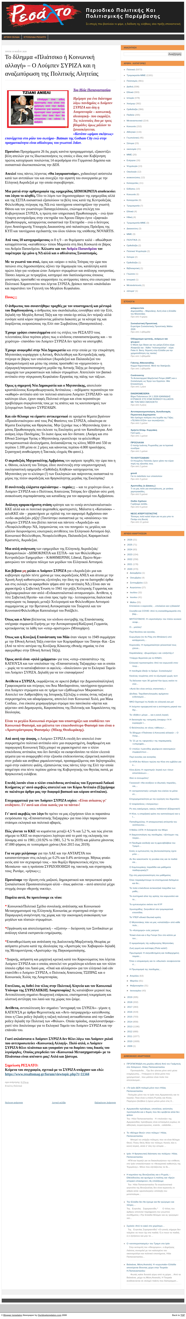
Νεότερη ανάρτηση (14, 1102)
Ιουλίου (134, 592)
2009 (130, 1046)
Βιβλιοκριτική (133, 268)
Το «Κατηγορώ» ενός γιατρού (144, 930)
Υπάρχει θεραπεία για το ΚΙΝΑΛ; (146, 658)
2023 (130, 554)
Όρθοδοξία (132, 262)
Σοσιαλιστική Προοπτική (144, 323)
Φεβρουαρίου (137, 985)
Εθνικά (130, 92)
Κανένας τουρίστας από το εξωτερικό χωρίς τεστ (154, 675)
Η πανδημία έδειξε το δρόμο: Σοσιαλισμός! (151, 670)
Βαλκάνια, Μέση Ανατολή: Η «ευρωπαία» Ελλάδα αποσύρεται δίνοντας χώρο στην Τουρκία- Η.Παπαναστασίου (151, 1267)
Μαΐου (133, 602)
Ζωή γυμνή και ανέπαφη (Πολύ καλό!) (148, 948)
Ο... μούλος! (136, 627)
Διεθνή (130, 86)
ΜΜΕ (129, 154)
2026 (130, 539)
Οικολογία (132, 171)
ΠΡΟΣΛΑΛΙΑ (137, 442)
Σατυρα (130, 257)
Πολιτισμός (132, 81)
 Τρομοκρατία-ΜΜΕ (136, 222)
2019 (130, 997)
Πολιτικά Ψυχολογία (136, 251)
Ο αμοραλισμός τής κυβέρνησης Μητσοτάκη (152, 943)
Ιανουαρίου (136, 990)
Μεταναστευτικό (135, 120)
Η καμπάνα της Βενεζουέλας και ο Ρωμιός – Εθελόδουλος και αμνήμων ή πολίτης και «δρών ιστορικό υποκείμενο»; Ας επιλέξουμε (150, 1177)
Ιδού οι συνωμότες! (139, 778)
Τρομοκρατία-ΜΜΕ (136, 75)
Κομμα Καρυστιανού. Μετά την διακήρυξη (150, 366)
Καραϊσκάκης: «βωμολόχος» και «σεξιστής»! (152, 653)
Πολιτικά (131, 69)
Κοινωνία (131, 126)
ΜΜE (129, 234)
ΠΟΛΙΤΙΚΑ (132, 240)
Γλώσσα (131, 274)
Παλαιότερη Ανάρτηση (105, 1102)
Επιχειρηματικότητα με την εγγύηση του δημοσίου (154, 799)
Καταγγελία (132, 200)
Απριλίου (135, 975)
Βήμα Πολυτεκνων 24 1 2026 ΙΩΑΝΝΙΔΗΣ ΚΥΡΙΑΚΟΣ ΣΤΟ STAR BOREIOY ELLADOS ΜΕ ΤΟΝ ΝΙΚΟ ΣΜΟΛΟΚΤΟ (152, 399)
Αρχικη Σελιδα (12, 37)
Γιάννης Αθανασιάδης (142, 362)
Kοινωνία (131, 194)
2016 (130, 1012)
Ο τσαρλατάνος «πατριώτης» (144, 804)
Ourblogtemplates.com (49, 1315)
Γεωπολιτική (133, 137)
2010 (130, 1041)
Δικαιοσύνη (132, 228)
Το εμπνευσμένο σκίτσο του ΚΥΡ (146, 904)
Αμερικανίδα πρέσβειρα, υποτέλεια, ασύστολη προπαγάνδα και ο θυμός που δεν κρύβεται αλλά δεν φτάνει (153, 1111)
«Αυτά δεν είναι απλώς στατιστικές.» (148, 688)
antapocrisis (137, 308)
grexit (134, 473)
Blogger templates (12, 1315)
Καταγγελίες (133, 183)
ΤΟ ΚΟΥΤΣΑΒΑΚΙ (140, 458)
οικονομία (131, 149)
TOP (182, 1315)
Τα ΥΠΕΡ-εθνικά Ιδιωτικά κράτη (145, 917)
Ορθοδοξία (132, 109)
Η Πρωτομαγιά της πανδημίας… (146, 969)
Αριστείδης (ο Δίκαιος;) (143, 485)
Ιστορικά (131, 279)
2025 (130, 544)
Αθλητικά (131, 132)
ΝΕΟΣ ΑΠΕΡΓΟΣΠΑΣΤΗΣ (144, 513)
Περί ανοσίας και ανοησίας (143, 757)
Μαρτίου (134, 980)
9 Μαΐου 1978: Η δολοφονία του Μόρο (149, 830)
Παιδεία (130, 115)
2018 (130, 1002)
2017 (130, 1007)
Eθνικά (130, 211)
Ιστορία (130, 98)
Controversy (137, 375)
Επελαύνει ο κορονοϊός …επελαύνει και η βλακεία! (155, 606)
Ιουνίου (134, 597)
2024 (130, 549)
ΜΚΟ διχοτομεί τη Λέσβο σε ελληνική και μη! (152, 701)
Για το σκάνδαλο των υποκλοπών (146, 476)
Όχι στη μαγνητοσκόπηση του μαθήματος (150, 875)
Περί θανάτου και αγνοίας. (143, 632)
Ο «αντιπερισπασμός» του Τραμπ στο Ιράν (148, 1243)
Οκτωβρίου (136, 577)
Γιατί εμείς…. (137, 433)
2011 (130, 1036)
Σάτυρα (130, 143)
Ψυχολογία (132, 166)
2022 (130, 559)
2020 (130, 569)
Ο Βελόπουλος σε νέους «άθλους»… (148, 727)
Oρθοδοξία (132, 245)
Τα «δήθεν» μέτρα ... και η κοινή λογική (149, 714)
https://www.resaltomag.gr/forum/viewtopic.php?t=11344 (47, 1074)
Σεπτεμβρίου (136, 582)
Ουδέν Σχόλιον (139, 501)
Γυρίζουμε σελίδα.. (139, 504)
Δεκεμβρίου (136, 573)
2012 (130, 1031)
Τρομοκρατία (133, 205)
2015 (130, 1016)
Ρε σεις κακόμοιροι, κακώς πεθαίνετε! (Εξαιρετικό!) (155, 808)
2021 (130, 564)
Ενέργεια (131, 160)
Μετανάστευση (134, 285)
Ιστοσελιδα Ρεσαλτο (35, 37)
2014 (130, 1021)
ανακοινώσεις (133, 177)
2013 (130, 1026)
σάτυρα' (131, 291)
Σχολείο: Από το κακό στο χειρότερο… (146, 1226)
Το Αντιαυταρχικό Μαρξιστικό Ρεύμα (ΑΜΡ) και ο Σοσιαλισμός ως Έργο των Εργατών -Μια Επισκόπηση (154, 381)
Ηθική (129, 217)
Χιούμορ (131, 103)
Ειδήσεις (131, 188)
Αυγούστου (136, 587)
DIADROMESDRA (140, 393)
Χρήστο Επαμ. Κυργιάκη (144, 430)
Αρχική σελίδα (59, 1102)
